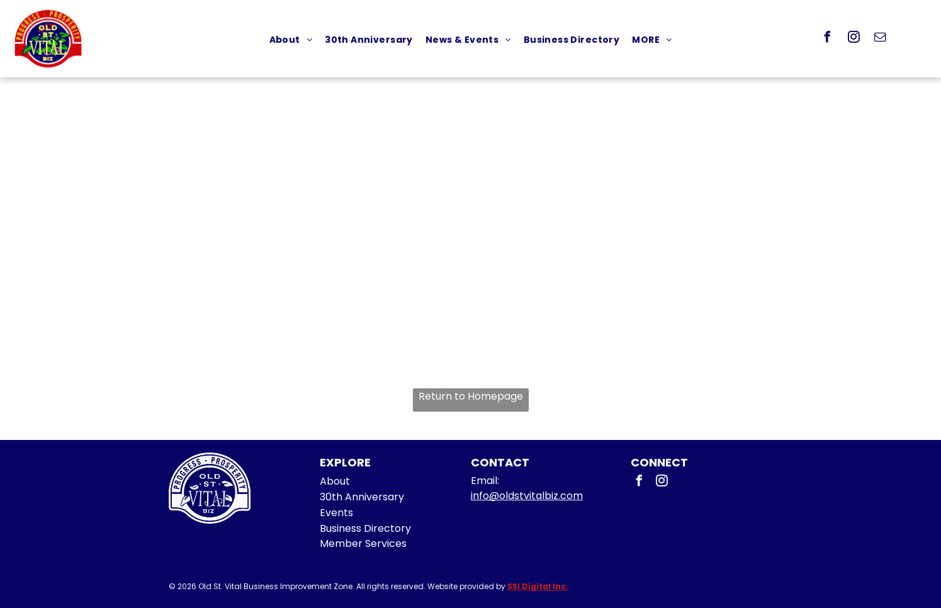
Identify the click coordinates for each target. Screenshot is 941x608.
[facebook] (828, 38)
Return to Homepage (471, 396)
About (335, 481)
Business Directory (365, 528)
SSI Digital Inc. (537, 586)
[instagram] (854, 38)
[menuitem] (291, 40)
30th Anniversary (362, 497)
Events (336, 512)
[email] (880, 38)
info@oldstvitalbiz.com (527, 495)
